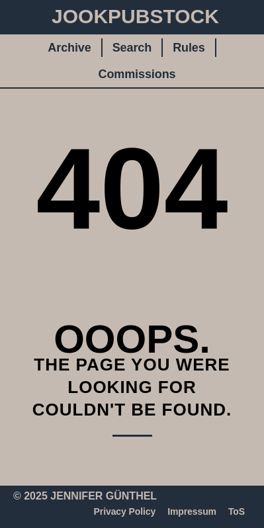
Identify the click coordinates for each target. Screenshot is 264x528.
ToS (236, 511)
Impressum (191, 511)
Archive (69, 47)
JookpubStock (135, 16)
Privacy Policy (125, 511)
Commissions (137, 74)
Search (132, 47)
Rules (189, 47)
